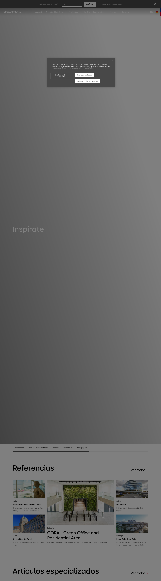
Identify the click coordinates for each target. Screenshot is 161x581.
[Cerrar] (112, 60)
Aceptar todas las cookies (87, 81)
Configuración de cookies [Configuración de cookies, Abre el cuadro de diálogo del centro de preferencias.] (61, 76)
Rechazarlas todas (84, 75)
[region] (81, 72)
